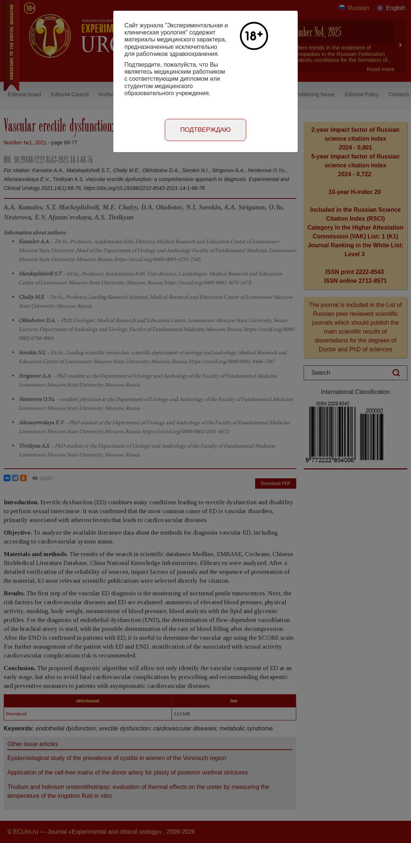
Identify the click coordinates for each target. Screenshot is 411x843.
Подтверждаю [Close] (205, 129)
